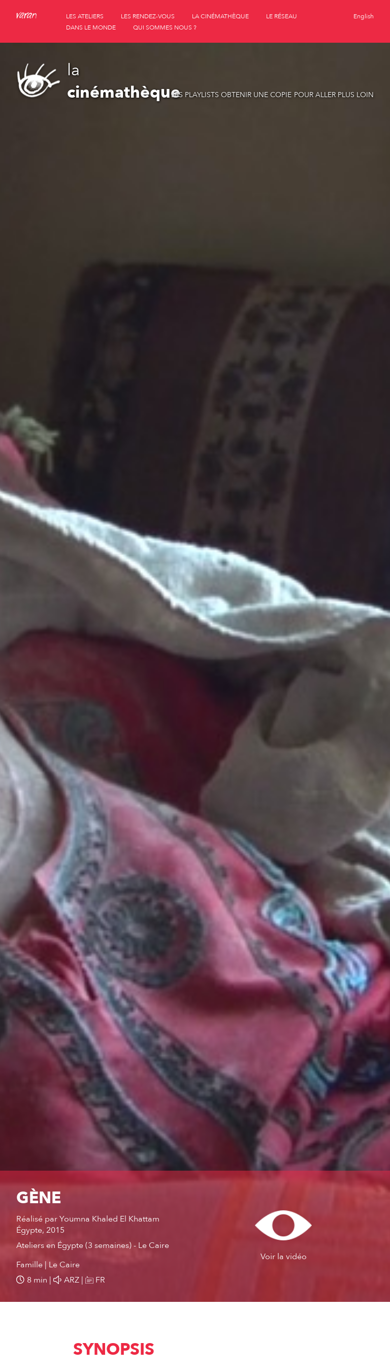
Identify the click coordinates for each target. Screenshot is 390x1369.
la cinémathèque (220, 16)
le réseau (281, 16)
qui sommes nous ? (165, 27)
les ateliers (85, 16)
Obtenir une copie (256, 95)
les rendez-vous (148, 16)
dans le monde (91, 27)
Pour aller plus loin (334, 95)
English (363, 16)
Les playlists (195, 95)
